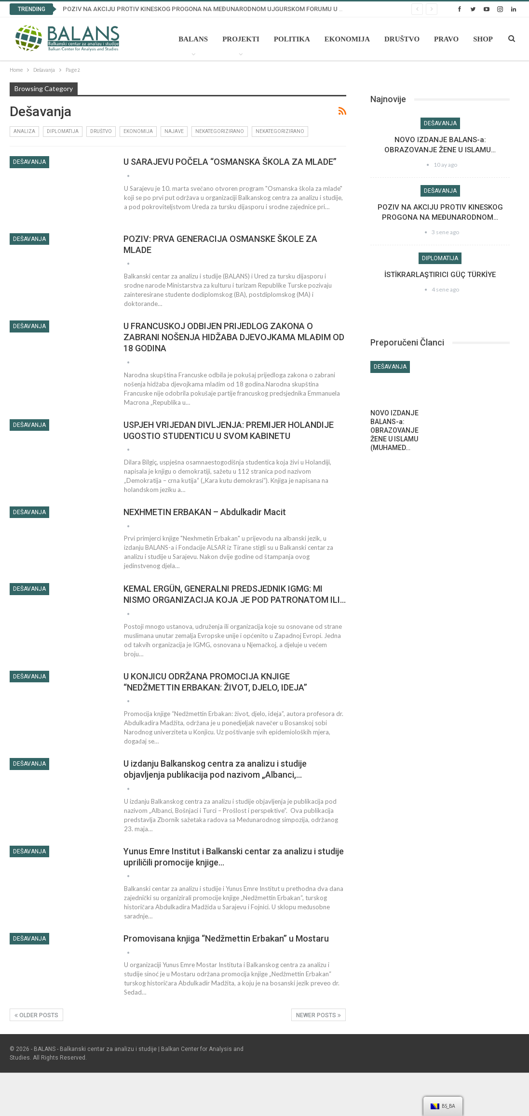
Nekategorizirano (219, 131)
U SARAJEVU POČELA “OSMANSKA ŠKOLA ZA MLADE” (230, 162)
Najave (174, 131)
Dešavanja (29, 162)
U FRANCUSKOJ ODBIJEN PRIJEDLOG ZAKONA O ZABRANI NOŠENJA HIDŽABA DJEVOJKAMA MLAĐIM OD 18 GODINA (233, 337)
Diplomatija (63, 131)
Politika (292, 39)
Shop (483, 39)
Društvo (402, 39)
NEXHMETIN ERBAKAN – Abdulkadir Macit (204, 512)
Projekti (240, 39)
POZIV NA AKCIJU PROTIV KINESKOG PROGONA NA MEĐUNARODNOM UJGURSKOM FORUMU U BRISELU (213, 9)
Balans (193, 39)
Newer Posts (318, 1015)
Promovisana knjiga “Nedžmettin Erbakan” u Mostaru (226, 938)
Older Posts (36, 1015)
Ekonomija (347, 39)
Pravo (446, 39)
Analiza (24, 131)
